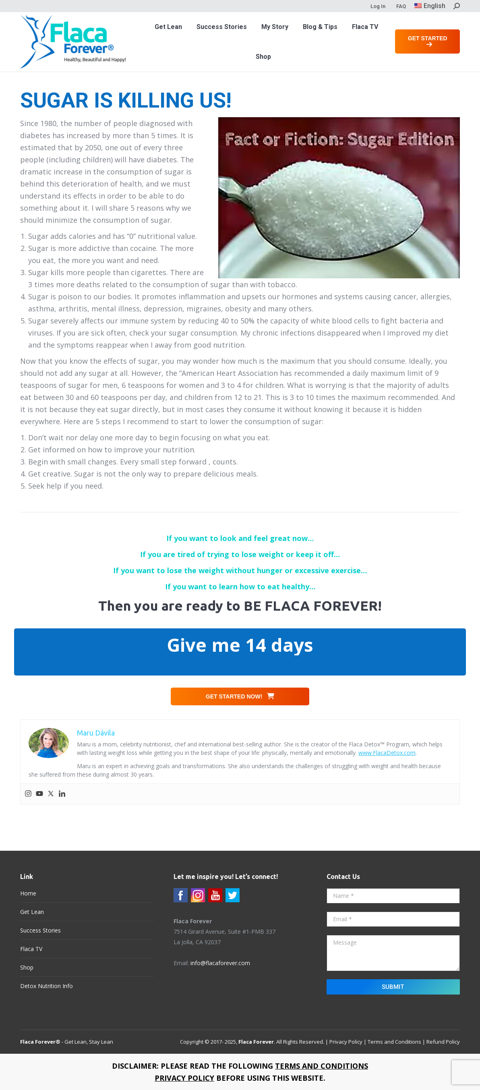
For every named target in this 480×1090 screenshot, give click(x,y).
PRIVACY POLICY (184, 1078)
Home (28, 893)
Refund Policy (443, 1041)
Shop (26, 967)
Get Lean (32, 912)
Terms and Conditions (394, 1041)
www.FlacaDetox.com (387, 752)
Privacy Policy (345, 1041)
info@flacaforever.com (220, 963)
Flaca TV (31, 949)
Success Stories (40, 930)
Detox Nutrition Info (46, 986)
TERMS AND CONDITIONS (321, 1066)
